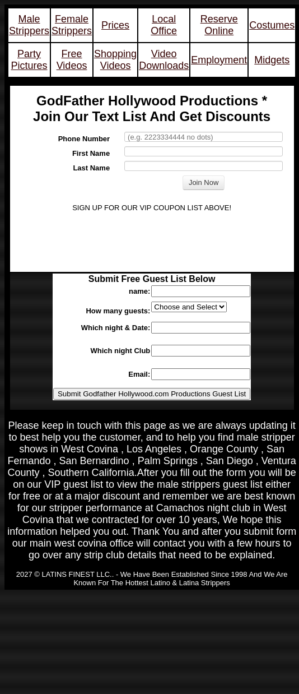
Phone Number (84, 139)
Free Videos (72, 59)
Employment (219, 60)
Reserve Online (219, 24)
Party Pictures (29, 59)
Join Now (203, 182)
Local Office (164, 24)
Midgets (271, 60)
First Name (91, 153)
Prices (115, 25)
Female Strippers (72, 24)
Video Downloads (164, 59)
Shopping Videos (115, 59)
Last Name (91, 168)
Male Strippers (29, 24)
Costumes (272, 25)
